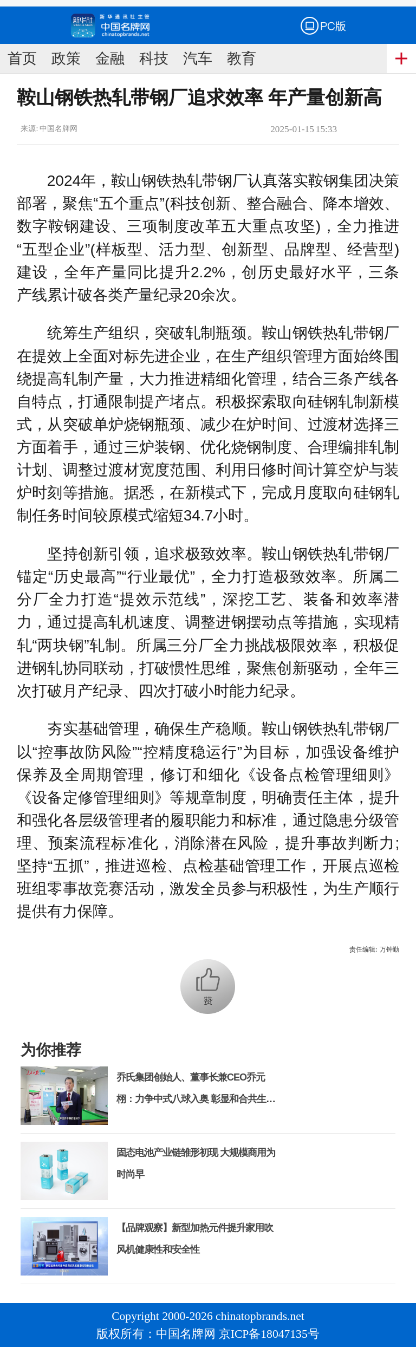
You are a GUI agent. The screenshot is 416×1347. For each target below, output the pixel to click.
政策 (66, 58)
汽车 (197, 58)
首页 (22, 58)
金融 (110, 58)
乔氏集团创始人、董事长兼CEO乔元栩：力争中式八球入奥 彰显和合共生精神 (195, 1099)
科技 (153, 58)
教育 (241, 58)
